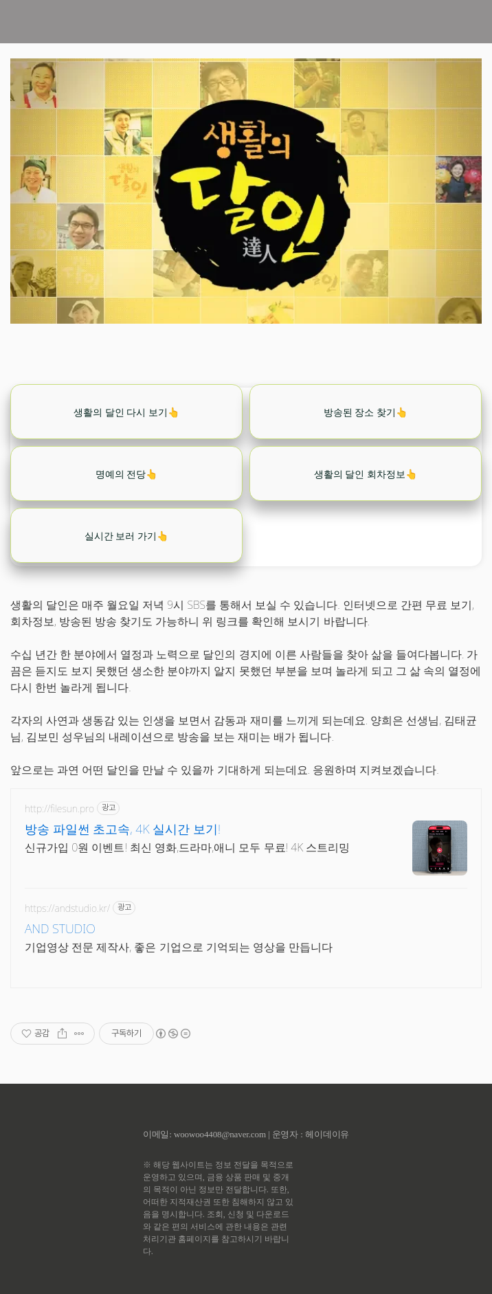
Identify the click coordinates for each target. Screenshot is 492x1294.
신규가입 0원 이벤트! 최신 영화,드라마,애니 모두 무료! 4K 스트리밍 (187, 847)
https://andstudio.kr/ (67, 908)
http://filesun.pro (59, 808)
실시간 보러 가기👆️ (126, 535)
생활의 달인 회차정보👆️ (365, 473)
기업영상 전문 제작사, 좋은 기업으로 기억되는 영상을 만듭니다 (179, 947)
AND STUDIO (60, 928)
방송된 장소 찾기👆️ (365, 412)
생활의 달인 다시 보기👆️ (126, 412)
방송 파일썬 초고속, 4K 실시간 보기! (123, 829)
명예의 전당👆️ (127, 473)
